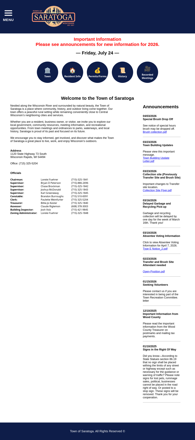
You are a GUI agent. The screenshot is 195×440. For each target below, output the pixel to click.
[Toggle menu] (8, 15)
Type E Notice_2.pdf (155, 248)
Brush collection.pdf (155, 131)
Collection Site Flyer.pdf (157, 190)
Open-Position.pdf (154, 271)
